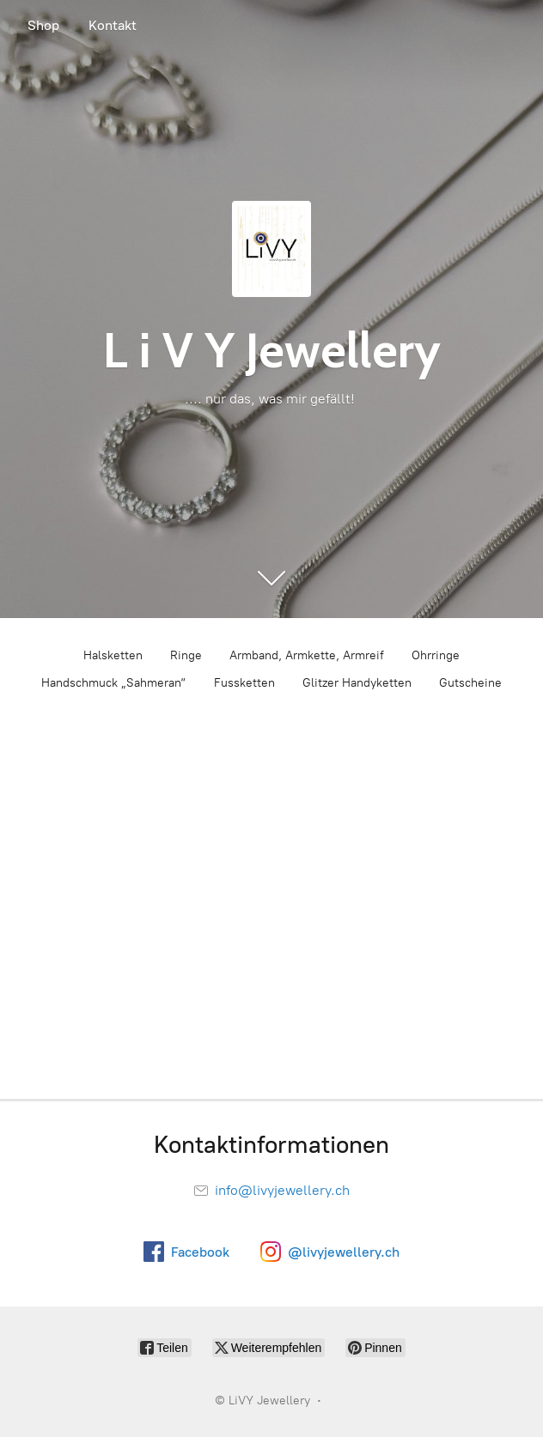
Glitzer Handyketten (357, 683)
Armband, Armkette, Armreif (306, 655)
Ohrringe (436, 655)
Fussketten (244, 683)
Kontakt (112, 25)
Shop (43, 25)
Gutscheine (470, 683)
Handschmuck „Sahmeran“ (113, 683)
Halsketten (113, 655)
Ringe (186, 655)
